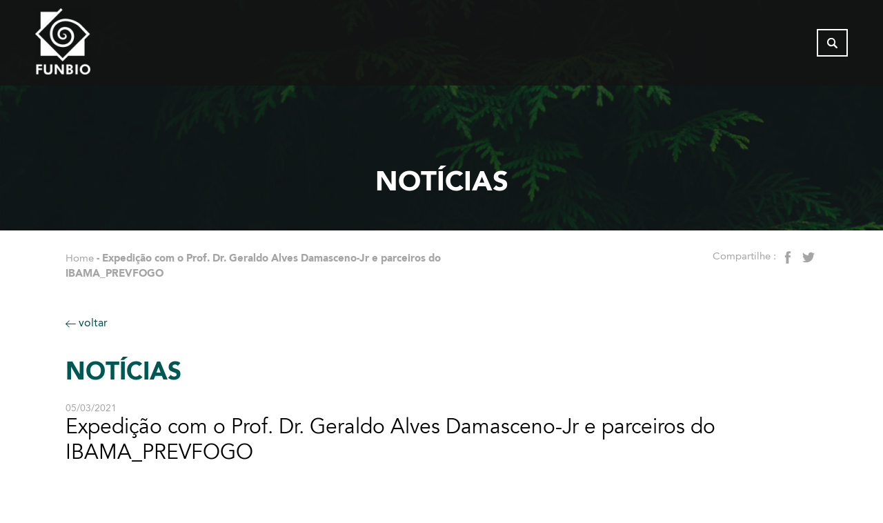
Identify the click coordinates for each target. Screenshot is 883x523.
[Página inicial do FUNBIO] (100, 44)
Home (80, 258)
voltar (87, 322)
